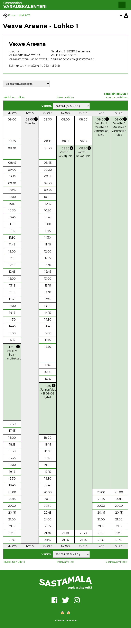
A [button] (121, 15)
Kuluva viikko (65, 97)
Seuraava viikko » (116, 97)
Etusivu (12, 15)
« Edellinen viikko (14, 97)
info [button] (36, 119)
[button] (122, 5)
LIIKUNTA (24, 15)
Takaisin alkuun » (115, 93)
